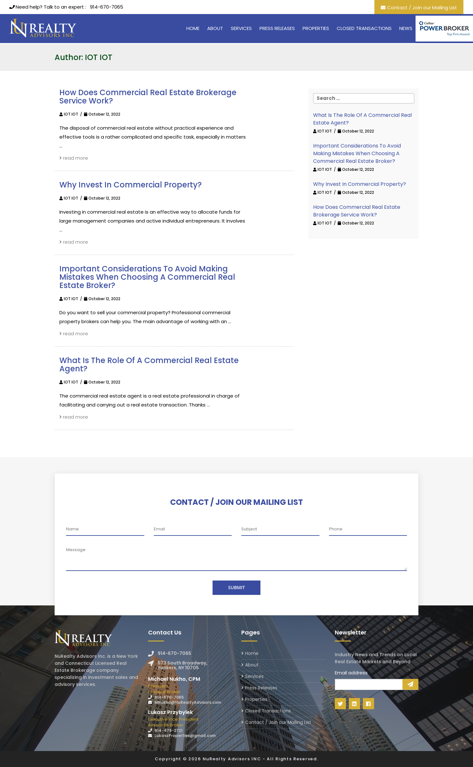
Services (241, 28)
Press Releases (277, 28)
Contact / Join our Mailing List (422, 7)
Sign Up (410, 684)
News (405, 28)
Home (192, 28)
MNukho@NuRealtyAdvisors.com (187, 702)
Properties (316, 28)
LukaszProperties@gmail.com (185, 735)
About (215, 28)
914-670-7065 (106, 7)
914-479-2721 (168, 730)
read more (73, 158)
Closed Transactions (364, 28)
